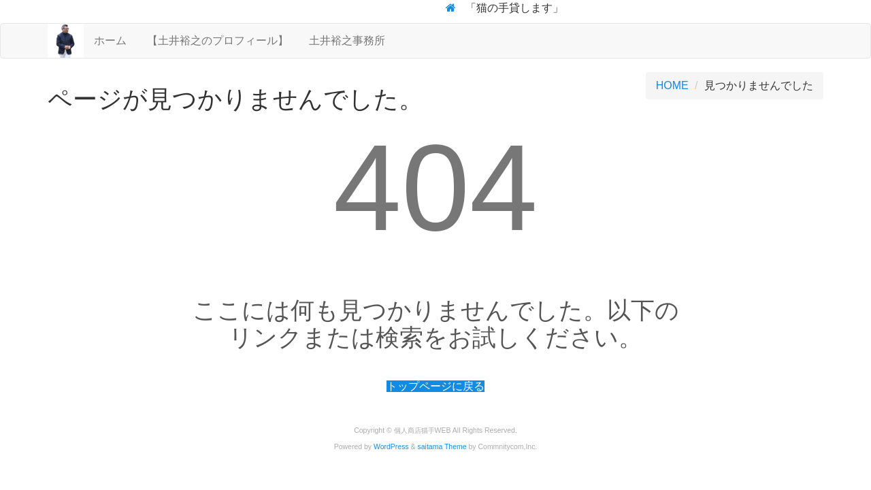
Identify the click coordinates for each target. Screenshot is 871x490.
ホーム (110, 40)
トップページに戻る (435, 386)
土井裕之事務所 (347, 40)
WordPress (391, 447)
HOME (672, 85)
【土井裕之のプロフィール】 (218, 40)
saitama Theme (442, 447)
